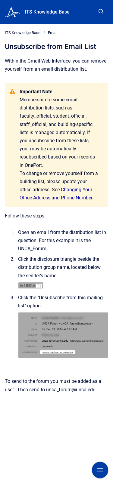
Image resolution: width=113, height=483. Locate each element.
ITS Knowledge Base (47, 12)
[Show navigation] (100, 470)
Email (52, 32)
